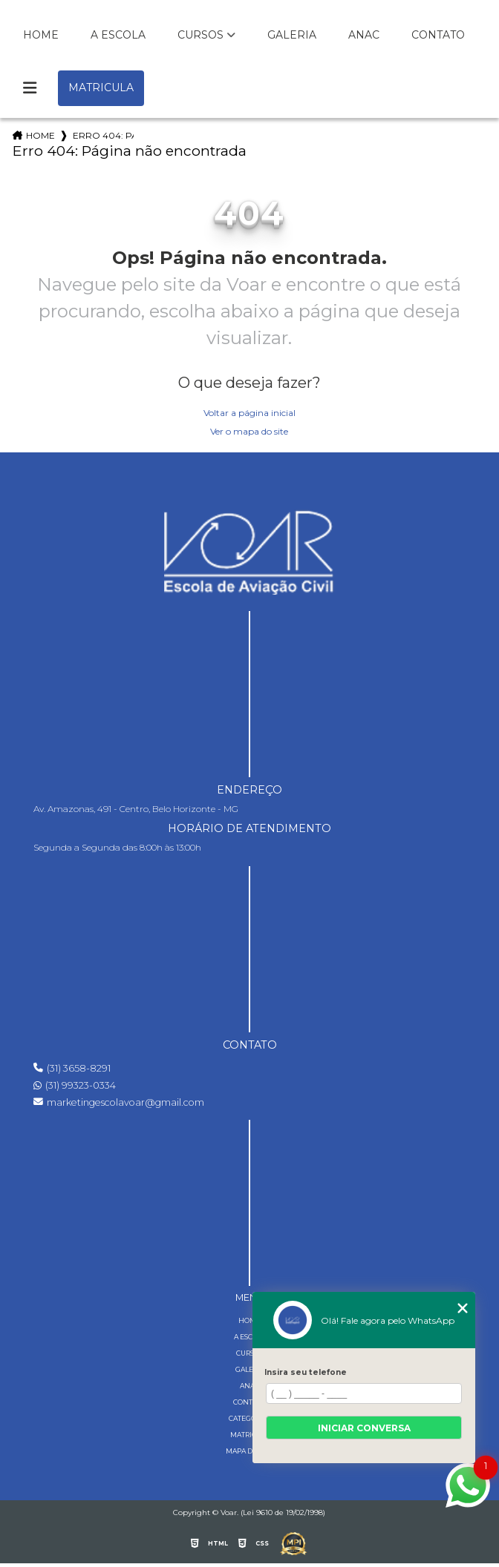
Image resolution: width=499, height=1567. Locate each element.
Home (41, 35)
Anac (363, 35)
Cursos (200, 35)
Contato (438, 35)
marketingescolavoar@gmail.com (118, 1102)
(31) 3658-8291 (72, 1068)
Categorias (250, 1418)
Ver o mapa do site (249, 431)
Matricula (101, 87)
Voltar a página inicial (249, 412)
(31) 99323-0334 (74, 1085)
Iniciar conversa (364, 1428)
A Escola (118, 35)
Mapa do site (249, 1451)
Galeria (291, 35)
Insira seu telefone (305, 1372)
